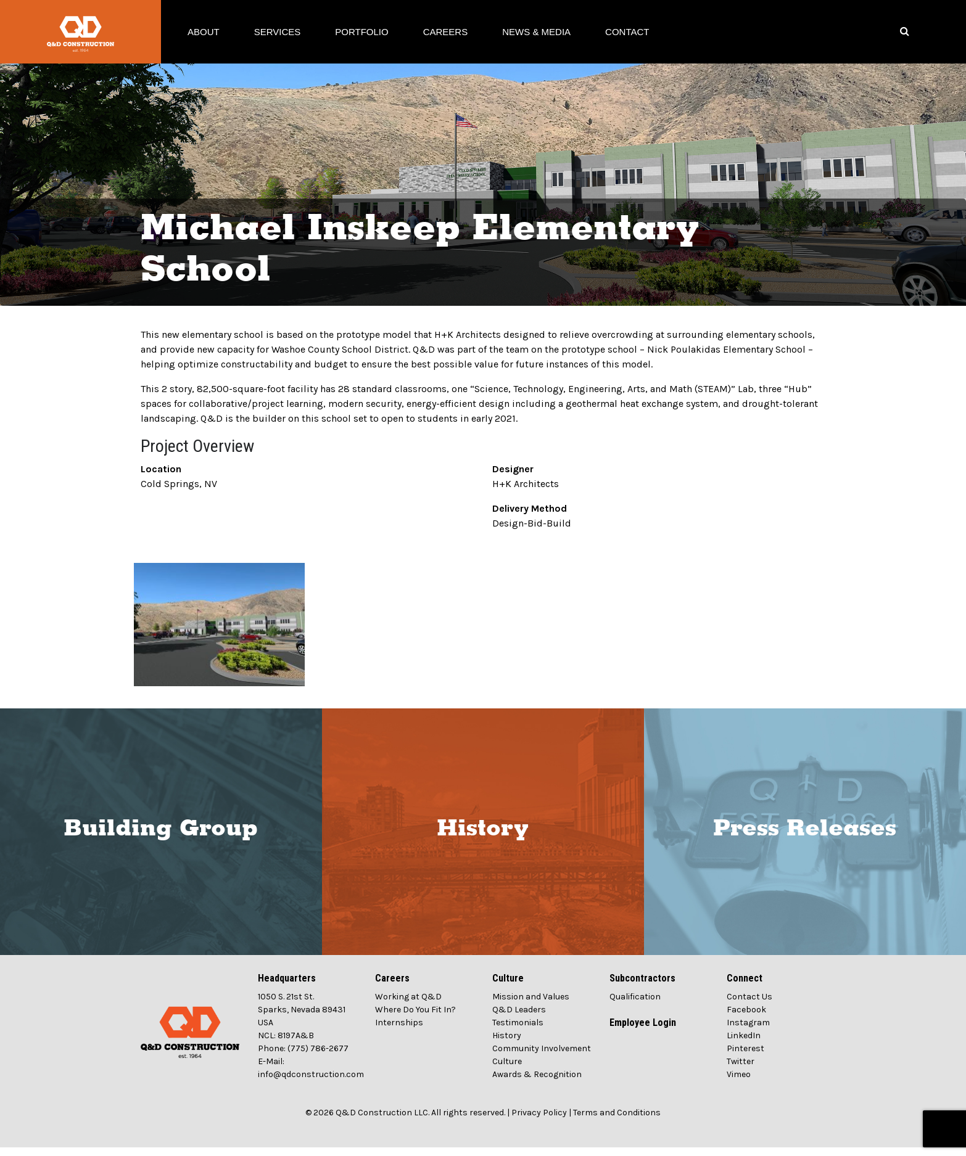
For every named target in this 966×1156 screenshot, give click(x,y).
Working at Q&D (408, 1005)
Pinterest (745, 1057)
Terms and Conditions (617, 1121)
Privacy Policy (539, 1121)
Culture (507, 1070)
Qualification (635, 1005)
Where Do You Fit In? (415, 1018)
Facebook (746, 1018)
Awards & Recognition (537, 1083)
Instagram (748, 1031)
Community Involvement (541, 1057)
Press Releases (804, 837)
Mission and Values (530, 1005)
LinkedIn (744, 1044)
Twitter (740, 1070)
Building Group (161, 837)
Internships (399, 1031)
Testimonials (517, 1031)
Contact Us (749, 1005)
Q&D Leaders (519, 1018)
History (483, 837)
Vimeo (739, 1083)
